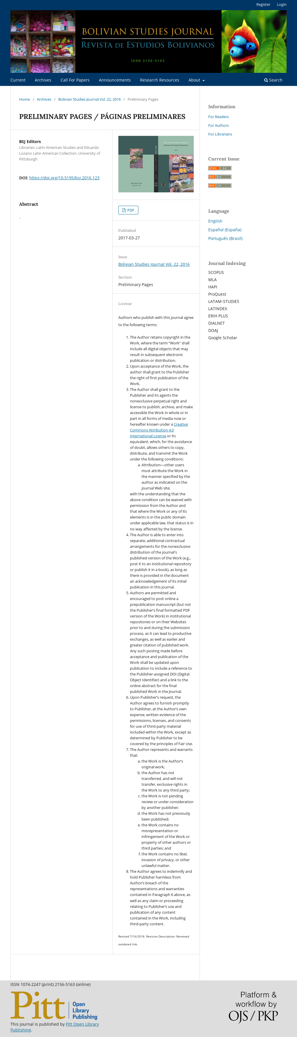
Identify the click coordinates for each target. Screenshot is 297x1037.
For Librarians (220, 134)
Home (24, 99)
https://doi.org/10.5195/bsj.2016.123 (64, 177)
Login (282, 4)
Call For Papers (75, 80)
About (195, 80)
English (215, 221)
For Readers (218, 116)
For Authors (218, 125)
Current (18, 80)
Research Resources (159, 80)
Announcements (115, 80)
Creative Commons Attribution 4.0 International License (159, 430)
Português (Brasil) (225, 238)
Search (273, 80)
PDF (130, 210)
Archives (43, 80)
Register (263, 4)
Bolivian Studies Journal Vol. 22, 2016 (89, 99)
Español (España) (224, 229)
